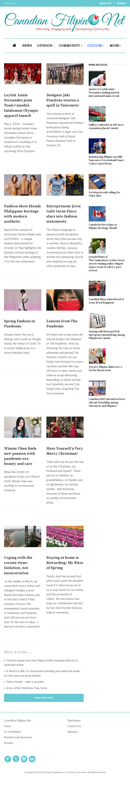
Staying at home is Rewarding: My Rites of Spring (64, 562)
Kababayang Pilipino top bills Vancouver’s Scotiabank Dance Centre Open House (106, 160)
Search (121, 3)
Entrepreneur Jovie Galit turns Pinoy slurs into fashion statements (63, 214)
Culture (95, 45)
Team (7, 726)
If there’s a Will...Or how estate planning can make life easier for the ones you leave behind (42, 673)
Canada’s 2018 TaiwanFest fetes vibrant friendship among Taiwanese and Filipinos (107, 403)
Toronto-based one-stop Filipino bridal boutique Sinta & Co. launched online (41, 663)
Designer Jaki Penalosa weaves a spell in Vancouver (62, 100)
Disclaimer (74, 720)
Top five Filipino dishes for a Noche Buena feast (105, 368)
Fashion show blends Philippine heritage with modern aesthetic (22, 214)
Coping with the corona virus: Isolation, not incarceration (18, 565)
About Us (105, 3)
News (27, 45)
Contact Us (74, 726)
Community (70, 45)
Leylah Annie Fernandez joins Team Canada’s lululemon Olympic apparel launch (21, 105)
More (115, 45)
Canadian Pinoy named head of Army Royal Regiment (106, 301)
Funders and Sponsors (18, 737)
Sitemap (73, 731)
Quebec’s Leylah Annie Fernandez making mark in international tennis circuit (104, 93)
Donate (8, 743)
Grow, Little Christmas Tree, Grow (26, 688)
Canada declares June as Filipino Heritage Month (103, 226)
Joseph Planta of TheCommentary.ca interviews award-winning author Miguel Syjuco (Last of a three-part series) (107, 263)
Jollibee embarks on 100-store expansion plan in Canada (106, 126)
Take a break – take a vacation (24, 681)
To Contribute (12, 731)
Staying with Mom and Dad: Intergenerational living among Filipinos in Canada (107, 335)
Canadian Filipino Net (17, 720)
